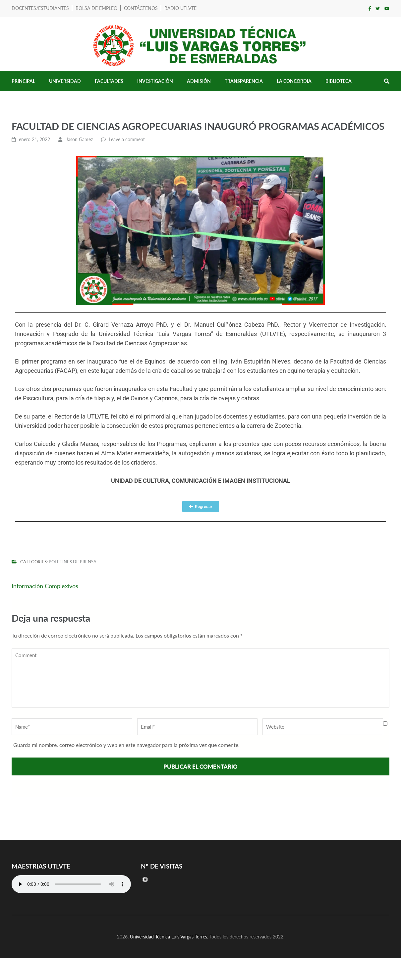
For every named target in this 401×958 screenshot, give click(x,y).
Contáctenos (141, 8)
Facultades (109, 81)
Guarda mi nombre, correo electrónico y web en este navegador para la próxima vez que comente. (126, 745)
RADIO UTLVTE (180, 8)
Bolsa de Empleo (96, 8)
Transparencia (244, 81)
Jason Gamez (79, 139)
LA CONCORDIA (294, 81)
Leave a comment (127, 139)
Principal (23, 81)
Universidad (65, 81)
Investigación (155, 81)
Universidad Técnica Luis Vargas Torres (168, 936)
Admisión (199, 81)
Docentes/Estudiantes (40, 8)
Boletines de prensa (72, 562)
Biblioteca (338, 81)
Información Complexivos (45, 586)
